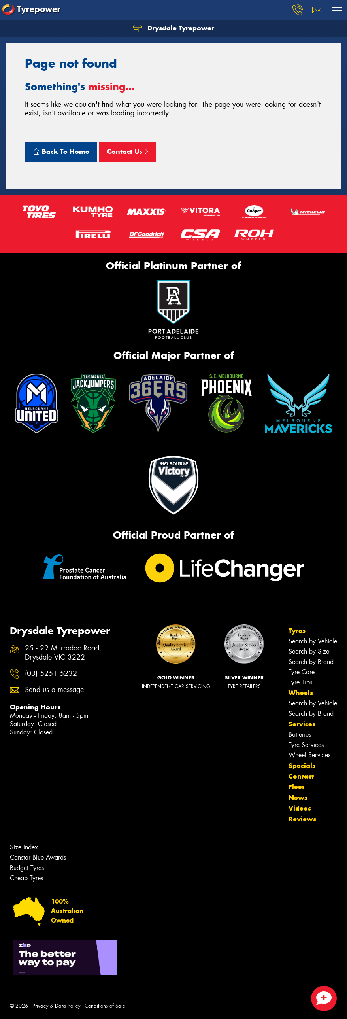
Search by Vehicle (313, 641)
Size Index (24, 847)
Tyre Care (302, 672)
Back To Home (61, 151)
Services (302, 724)
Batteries (300, 734)
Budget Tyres (27, 868)
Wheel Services (309, 755)
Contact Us (127, 151)
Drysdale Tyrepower (173, 28)
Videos (300, 808)
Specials (302, 765)
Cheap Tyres (26, 878)
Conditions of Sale (105, 1005)
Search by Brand (311, 662)
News (298, 797)
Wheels (301, 692)
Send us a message (54, 689)
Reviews (302, 819)
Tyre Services (306, 745)
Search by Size (309, 651)
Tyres (297, 630)
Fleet (296, 787)
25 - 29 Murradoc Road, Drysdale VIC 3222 (63, 653)
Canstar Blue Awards (38, 857)
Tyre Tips (300, 682)
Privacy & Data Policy (56, 1005)
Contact (301, 776)
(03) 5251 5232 (51, 673)
